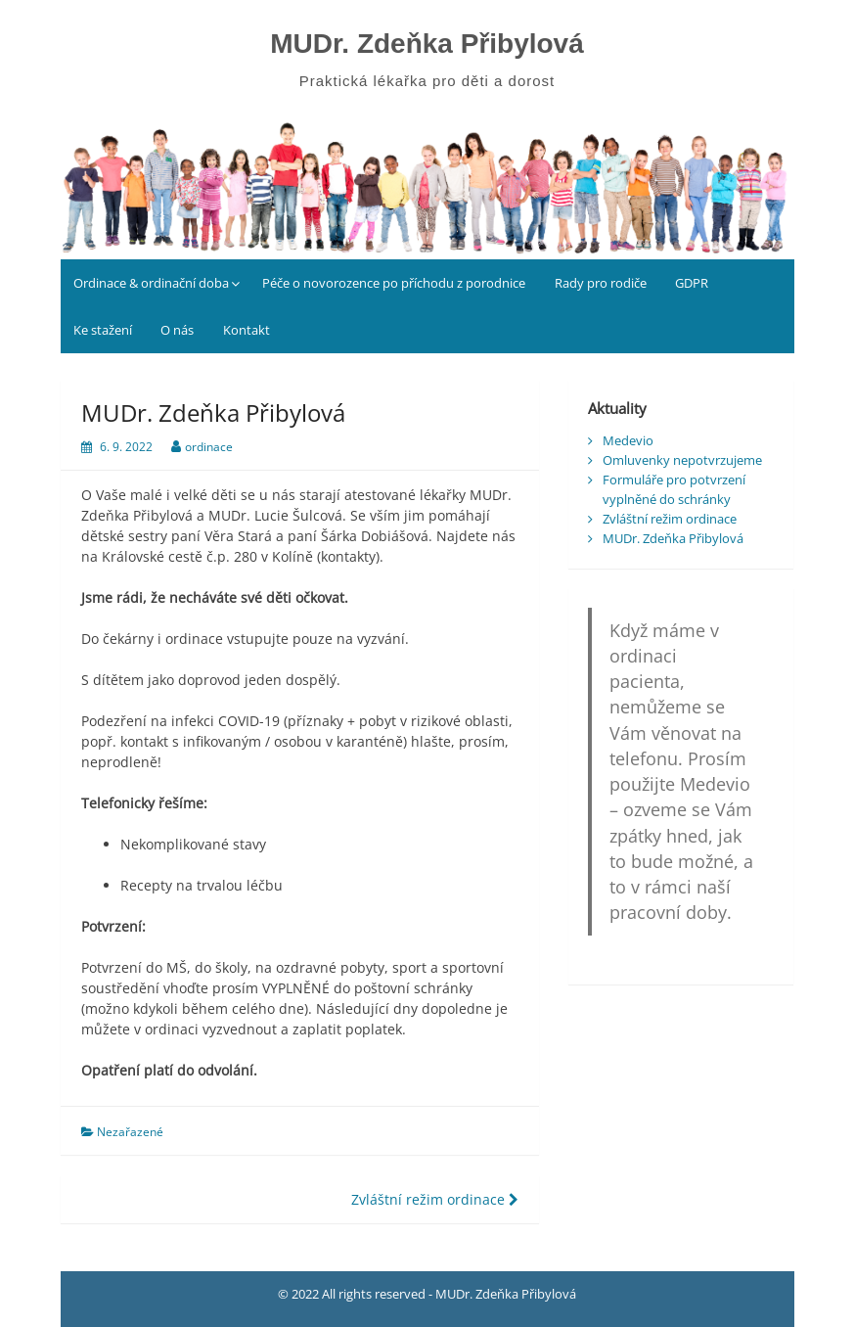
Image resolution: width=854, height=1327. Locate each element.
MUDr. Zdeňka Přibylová (427, 43)
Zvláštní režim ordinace (434, 1199)
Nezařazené (130, 1131)
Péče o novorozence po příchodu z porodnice (393, 283)
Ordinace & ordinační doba (151, 283)
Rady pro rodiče (601, 283)
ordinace (209, 446)
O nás (177, 330)
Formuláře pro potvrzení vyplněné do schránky (674, 489)
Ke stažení (102, 330)
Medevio (628, 440)
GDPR (691, 283)
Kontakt (246, 330)
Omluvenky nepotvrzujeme (682, 460)
